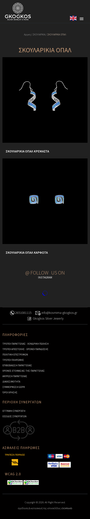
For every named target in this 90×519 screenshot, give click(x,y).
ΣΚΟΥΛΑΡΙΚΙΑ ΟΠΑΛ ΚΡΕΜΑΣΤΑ (27, 151)
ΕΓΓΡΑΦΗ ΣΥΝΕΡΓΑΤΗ (13, 410)
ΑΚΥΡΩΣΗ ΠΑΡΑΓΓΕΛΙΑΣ (14, 376)
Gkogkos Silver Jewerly (45, 319)
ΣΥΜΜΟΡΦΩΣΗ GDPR (13, 387)
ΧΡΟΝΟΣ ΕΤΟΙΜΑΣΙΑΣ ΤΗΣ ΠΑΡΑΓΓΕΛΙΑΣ (23, 370)
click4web (66, 508)
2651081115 (20, 313)
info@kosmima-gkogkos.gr (56, 313)
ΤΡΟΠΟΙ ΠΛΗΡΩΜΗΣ (13, 360)
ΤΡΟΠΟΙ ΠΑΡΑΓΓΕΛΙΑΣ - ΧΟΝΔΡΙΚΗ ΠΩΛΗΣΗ (25, 343)
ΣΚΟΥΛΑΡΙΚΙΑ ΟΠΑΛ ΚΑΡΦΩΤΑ (27, 253)
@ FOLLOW (37, 273)
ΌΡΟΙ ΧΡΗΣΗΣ (9, 392)
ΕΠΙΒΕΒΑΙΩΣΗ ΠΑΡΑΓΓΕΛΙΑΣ (17, 365)
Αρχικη (27, 34)
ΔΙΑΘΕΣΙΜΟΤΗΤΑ (11, 381)
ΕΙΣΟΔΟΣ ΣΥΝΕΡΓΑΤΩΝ (14, 416)
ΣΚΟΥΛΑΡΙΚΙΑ (39, 34)
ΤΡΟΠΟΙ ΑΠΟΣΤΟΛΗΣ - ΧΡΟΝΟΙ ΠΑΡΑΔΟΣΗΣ (25, 349)
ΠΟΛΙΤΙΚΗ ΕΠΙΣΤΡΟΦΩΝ (15, 354)
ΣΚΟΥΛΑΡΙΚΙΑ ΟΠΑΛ (56, 34)
